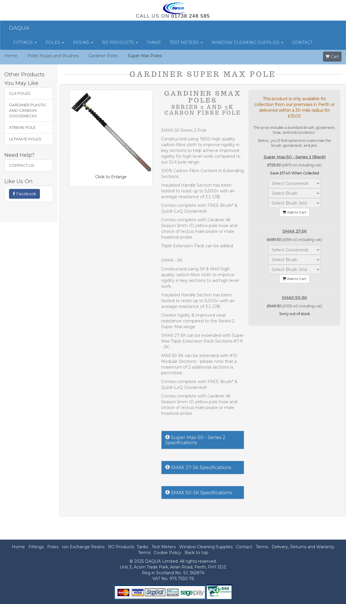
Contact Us (21, 165)
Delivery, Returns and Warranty (303, 546)
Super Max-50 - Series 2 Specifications (195, 440)
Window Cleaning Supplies (247, 42)
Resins (83, 42)
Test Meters (186, 42)
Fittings (25, 42)
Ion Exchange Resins (83, 546)
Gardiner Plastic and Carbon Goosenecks (28, 110)
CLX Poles (19, 93)
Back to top (196, 552)
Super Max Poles (145, 55)
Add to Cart (294, 212)
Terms (262, 546)
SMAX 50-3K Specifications (198, 492)
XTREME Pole (22, 127)
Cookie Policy (167, 552)
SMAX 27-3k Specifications (198, 467)
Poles (54, 42)
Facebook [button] (24, 193)
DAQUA (19, 28)
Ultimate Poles (25, 139)
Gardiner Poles (103, 55)
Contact (302, 42)
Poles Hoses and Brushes (53, 55)
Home (10, 55)
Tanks (154, 42)
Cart (332, 56)
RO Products (120, 42)
